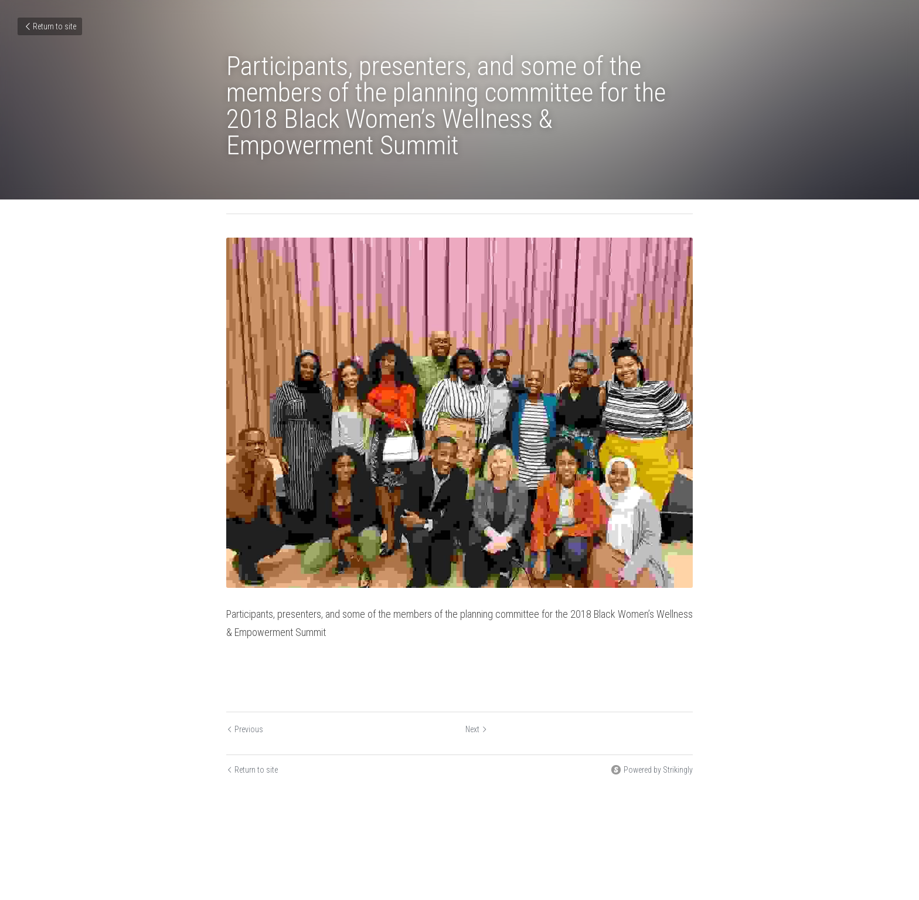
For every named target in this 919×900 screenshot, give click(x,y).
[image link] (459, 413)
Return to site (49, 26)
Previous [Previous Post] (244, 729)
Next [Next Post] (476, 729)
